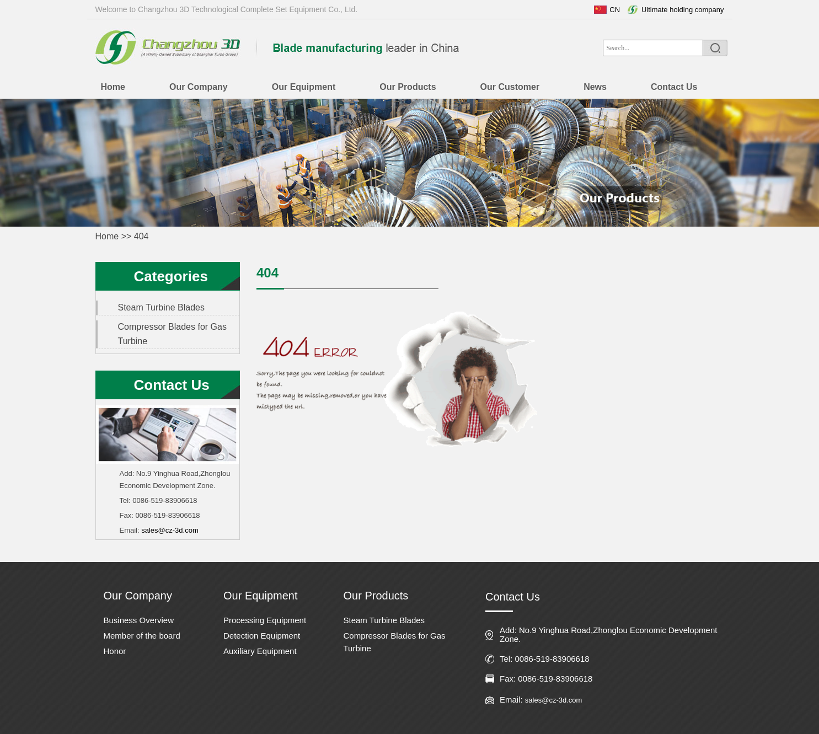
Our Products (376, 596)
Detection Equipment (261, 635)
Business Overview (139, 620)
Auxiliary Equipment (260, 651)
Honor (115, 651)
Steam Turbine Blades (161, 307)
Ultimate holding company (682, 10)
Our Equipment (260, 596)
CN (614, 10)
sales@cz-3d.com (170, 530)
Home (107, 236)
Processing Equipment (264, 620)
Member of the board (142, 635)
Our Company (138, 596)
